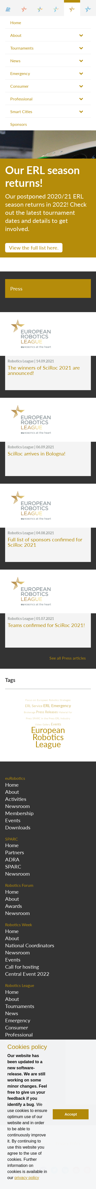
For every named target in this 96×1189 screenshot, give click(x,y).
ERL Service (34, 706)
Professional (21, 98)
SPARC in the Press (44, 718)
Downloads (17, 827)
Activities (15, 799)
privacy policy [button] (26, 1178)
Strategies (65, 700)
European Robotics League (48, 737)
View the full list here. (34, 248)
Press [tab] (16, 288)
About (16, 35)
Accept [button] (71, 1114)
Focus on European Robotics (42, 700)
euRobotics (15, 778)
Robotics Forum (19, 885)
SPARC (11, 838)
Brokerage (30, 712)
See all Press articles (67, 658)
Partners (14, 852)
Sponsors (18, 124)
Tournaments (22, 47)
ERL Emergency (57, 705)
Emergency (20, 73)
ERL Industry (62, 718)
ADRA (12, 859)
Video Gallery (43, 724)
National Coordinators (29, 945)
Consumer (19, 86)
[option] (48, 193)
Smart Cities (21, 111)
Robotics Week (18, 924)
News (15, 60)
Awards (13, 906)
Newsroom (17, 806)
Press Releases (47, 712)
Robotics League (19, 985)
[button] (8, 8)
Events (56, 724)
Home (15, 22)
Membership (19, 813)
